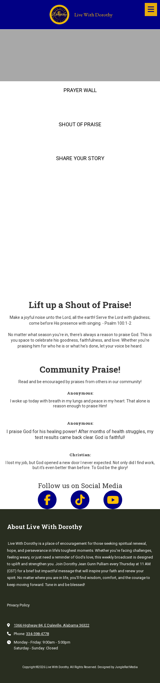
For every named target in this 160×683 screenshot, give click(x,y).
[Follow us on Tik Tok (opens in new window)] (80, 499)
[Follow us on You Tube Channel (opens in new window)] (112, 499)
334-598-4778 (37, 634)
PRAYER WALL (80, 90)
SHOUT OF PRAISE (80, 124)
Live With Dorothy (93, 14)
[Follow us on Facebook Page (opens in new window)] (47, 499)
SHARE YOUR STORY (80, 158)
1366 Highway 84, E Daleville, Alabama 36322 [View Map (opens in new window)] (51, 625)
